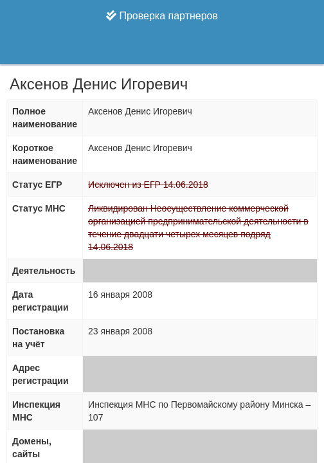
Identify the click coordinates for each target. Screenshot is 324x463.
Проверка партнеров (162, 15)
